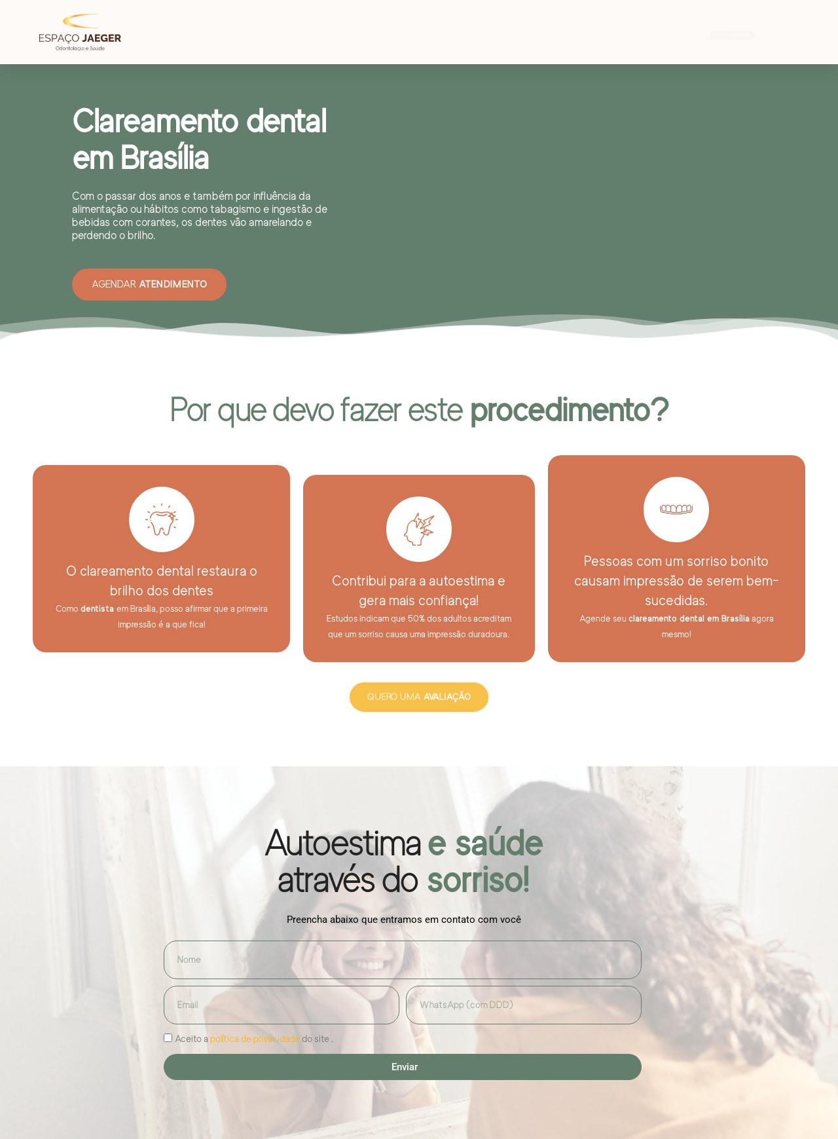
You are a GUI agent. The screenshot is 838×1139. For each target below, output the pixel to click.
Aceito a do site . (254, 1038)
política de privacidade (255, 1038)
